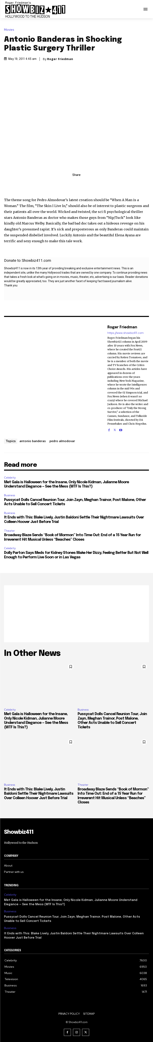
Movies (10, 29)
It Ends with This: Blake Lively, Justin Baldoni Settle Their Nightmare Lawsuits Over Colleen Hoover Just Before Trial (38, 794)
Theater (9, 531)
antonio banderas (32, 441)
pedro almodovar (62, 441)
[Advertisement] (76, 613)
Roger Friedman (60, 59)
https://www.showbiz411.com (125, 333)
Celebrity (10, 477)
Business (9, 495)
